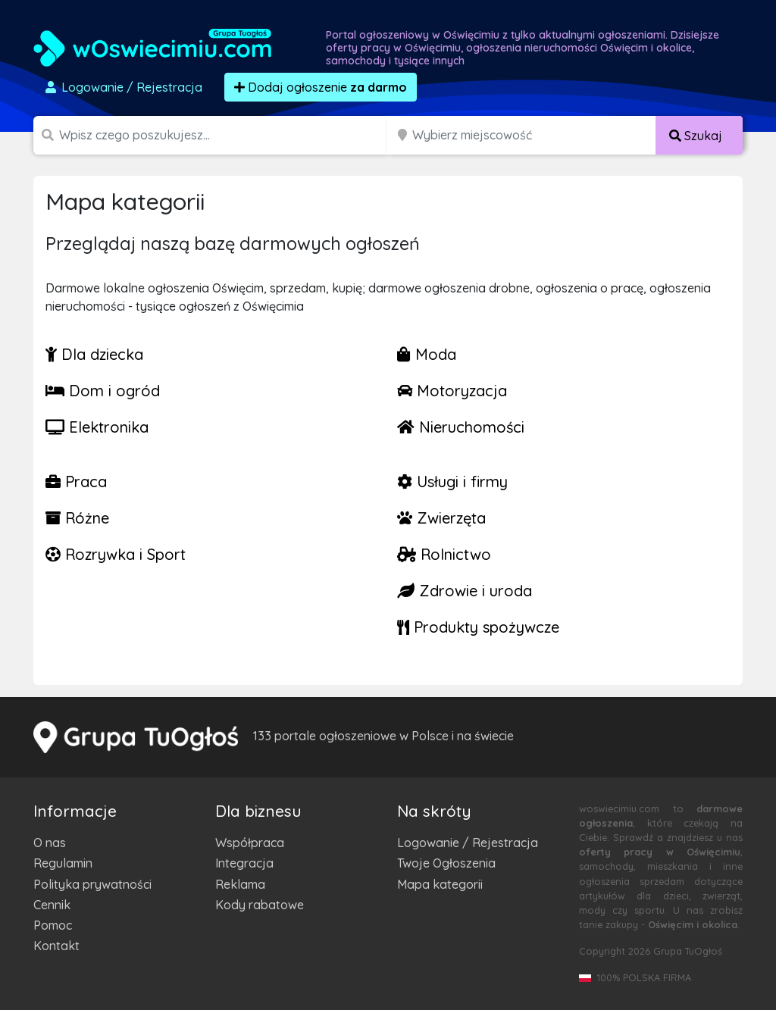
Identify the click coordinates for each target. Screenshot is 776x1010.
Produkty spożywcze (478, 627)
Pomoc (52, 925)
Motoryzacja (452, 390)
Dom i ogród (102, 390)
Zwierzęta (441, 517)
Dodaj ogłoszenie (320, 87)
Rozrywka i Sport (115, 554)
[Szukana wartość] (224, 135)
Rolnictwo (444, 554)
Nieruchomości (460, 426)
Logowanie (122, 87)
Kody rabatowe (259, 904)
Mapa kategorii (440, 884)
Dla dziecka (94, 354)
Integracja (244, 863)
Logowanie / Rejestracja (467, 842)
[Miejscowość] (534, 135)
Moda (426, 354)
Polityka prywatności (92, 884)
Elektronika (97, 426)
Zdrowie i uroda (464, 590)
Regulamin (62, 863)
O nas (49, 842)
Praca (76, 481)
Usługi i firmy (452, 481)
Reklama (240, 884)
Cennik (51, 904)
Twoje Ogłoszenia (446, 863)
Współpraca (249, 842)
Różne (77, 517)
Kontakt (56, 945)
